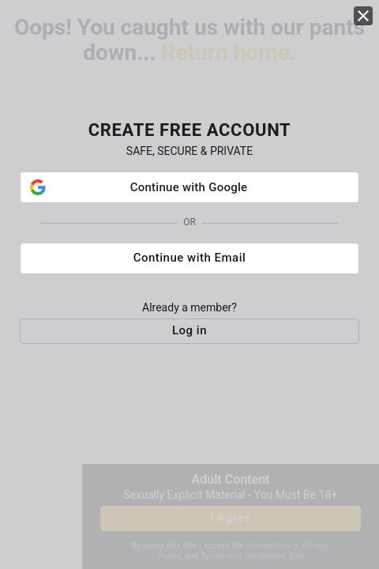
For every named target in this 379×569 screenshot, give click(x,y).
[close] (363, 15)
